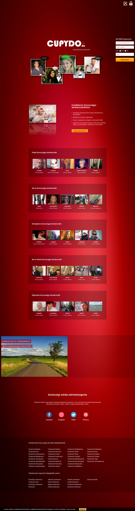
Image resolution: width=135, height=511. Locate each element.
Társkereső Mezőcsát (54, 468)
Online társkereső (53, 489)
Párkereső (31, 493)
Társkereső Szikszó (54, 473)
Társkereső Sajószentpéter (36, 473)
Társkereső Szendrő (74, 463)
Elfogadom (82, 509)
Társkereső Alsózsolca (55, 470)
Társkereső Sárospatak (35, 470)
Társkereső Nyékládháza (75, 456)
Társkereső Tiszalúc (93, 463)
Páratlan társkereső (74, 486)
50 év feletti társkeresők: (47, 266)
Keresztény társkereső (35, 491)
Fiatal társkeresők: (44, 159)
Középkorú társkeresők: (47, 231)
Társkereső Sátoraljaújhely (36, 468)
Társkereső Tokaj (73, 461)
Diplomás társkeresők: (46, 302)
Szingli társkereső (73, 489)
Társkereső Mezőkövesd (36, 463)
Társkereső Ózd (33, 458)
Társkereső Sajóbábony (75, 473)
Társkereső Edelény (54, 456)
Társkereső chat (33, 489)
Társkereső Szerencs (54, 458)
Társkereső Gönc (92, 458)
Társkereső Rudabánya (94, 456)
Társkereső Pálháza (93, 461)
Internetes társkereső (74, 493)
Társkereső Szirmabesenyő (95, 468)
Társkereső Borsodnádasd (76, 468)
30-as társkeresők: (44, 195)
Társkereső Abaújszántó (75, 470)
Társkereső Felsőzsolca (55, 463)
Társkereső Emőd (73, 458)
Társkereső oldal (92, 486)
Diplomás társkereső (54, 486)
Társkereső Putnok (54, 461)
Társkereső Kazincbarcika (36, 461)
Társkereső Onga (92, 465)
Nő (126, 51)
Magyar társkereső (54, 491)
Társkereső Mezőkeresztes (76, 465)
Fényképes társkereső (35, 486)
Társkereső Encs (53, 465)
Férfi (121, 51)
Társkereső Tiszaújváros (35, 465)
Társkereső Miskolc (34, 456)
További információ (71, 509)
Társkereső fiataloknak (75, 491)
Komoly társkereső (54, 493)
